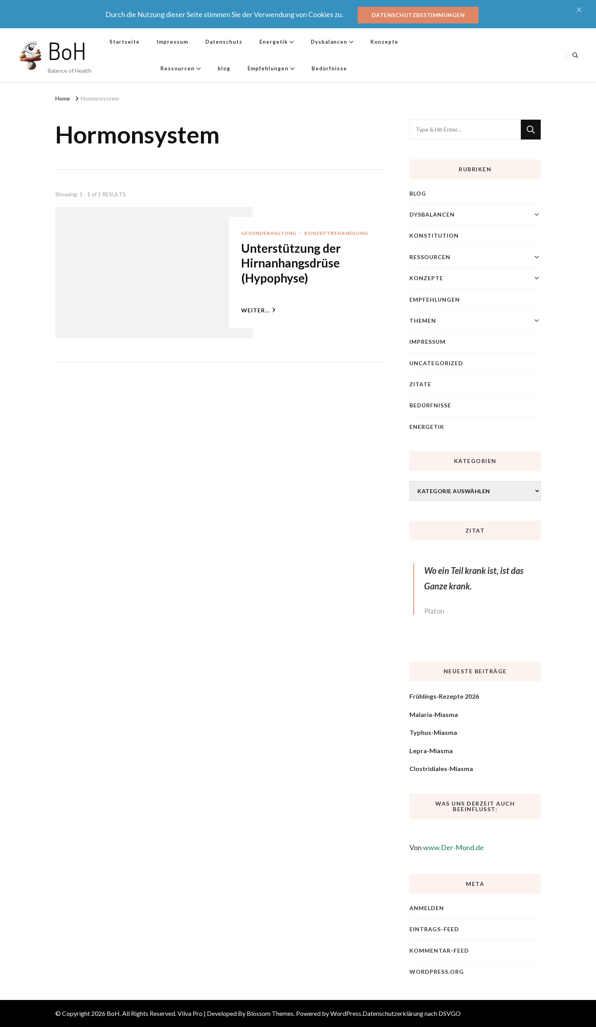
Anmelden (426, 908)
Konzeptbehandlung (336, 233)
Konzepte (384, 42)
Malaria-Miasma (433, 714)
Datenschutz (223, 42)
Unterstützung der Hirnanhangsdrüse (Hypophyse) (291, 263)
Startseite (124, 42)
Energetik (273, 42)
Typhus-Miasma (433, 732)
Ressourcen (177, 68)
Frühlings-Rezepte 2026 (444, 696)
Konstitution (434, 235)
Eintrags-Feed (434, 929)
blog (224, 68)
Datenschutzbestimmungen (418, 15)
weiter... (258, 310)
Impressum (172, 42)
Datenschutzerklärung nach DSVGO (411, 1013)
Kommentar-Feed (439, 950)
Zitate (420, 384)
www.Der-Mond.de (453, 847)
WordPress (345, 1013)
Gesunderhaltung (268, 233)
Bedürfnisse (329, 68)
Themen (422, 320)
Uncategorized (436, 363)
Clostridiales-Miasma (441, 768)
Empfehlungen (267, 68)
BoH (67, 50)
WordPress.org (436, 971)
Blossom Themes (270, 1013)
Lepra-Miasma (431, 750)
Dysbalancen (329, 42)
